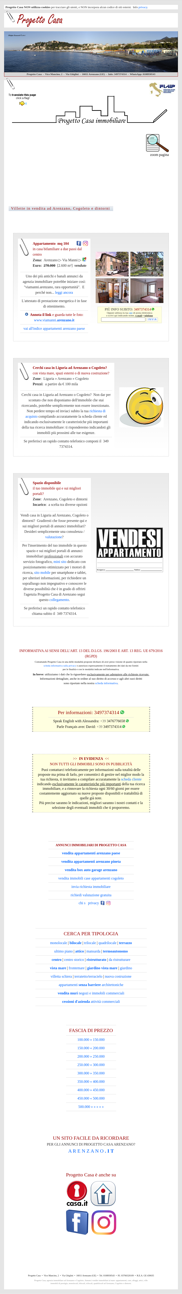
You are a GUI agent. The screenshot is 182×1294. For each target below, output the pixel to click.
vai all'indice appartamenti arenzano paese (54, 328)
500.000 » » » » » (91, 1107)
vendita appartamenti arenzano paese (91, 853)
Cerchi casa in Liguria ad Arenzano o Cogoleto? (57, 395)
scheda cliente (131, 779)
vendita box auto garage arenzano (91, 870)
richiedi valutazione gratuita (91, 895)
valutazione (53, 537)
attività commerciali (91, 1001)
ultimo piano (63, 951)
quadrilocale (107, 943)
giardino (126, 968)
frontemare (77, 968)
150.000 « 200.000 (91, 1048)
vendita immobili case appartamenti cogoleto (91, 878)
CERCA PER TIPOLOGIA (91, 933)
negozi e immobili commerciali (91, 993)
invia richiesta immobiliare (90, 887)
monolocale (58, 943)
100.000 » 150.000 (91, 1040)
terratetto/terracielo (88, 976)
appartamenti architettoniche (91, 985)
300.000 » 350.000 (91, 1073)
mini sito (59, 562)
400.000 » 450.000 (91, 1090)
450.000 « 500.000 (91, 1098)
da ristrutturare (119, 960)
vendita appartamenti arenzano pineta (91, 861)
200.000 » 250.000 (91, 1056)
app (131, 312)
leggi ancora (64, 292)
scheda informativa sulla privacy (60, 665)
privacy (143, 7)
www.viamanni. (54, 320)
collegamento (59, 600)
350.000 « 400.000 (91, 1081)
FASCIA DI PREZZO (91, 1030)
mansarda (93, 951)
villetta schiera (61, 976)
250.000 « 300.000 (91, 1065)
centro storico (74, 960)
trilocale (90, 943)
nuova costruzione (118, 976)
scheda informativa (106, 683)
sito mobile (42, 572)
